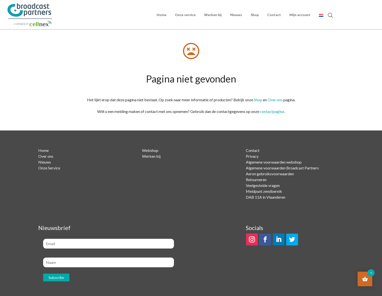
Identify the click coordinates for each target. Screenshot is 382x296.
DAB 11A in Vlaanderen (265, 197)
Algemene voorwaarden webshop (274, 162)
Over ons (275, 99)
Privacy (252, 156)
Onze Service (49, 168)
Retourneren (256, 179)
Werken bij (213, 15)
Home (161, 15)
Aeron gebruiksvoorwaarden (270, 173)
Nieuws (236, 15)
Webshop (150, 150)
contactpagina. (272, 111)
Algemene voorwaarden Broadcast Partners (282, 168)
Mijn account (299, 15)
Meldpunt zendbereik (264, 191)
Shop (255, 15)
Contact (274, 15)
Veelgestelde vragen (263, 185)
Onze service (185, 15)
